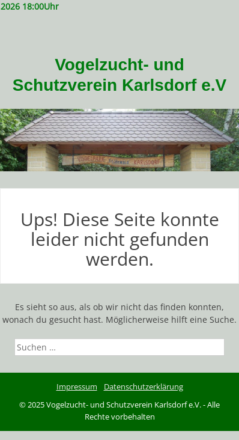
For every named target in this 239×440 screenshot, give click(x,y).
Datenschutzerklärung (143, 386)
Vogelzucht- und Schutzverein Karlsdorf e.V (119, 74)
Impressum (76, 386)
